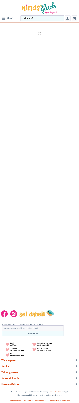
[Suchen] (61, 18)
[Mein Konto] (68, 18)
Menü (7, 18)
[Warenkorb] (74, 18)
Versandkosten (55, 392)
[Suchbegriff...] (42, 18)
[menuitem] (7, 18)
